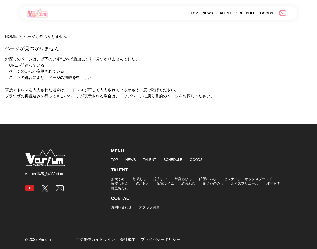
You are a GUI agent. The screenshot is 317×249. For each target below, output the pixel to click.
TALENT (224, 13)
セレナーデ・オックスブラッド (248, 179)
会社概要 (128, 240)
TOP (194, 13)
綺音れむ (188, 183)
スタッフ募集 (149, 207)
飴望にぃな (208, 179)
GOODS (266, 13)
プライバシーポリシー (160, 240)
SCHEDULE (245, 13)
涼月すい (160, 179)
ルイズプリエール (244, 183)
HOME (11, 36)
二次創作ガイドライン (95, 240)
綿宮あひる (183, 179)
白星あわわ (119, 188)
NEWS (208, 13)
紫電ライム (165, 183)
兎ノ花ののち (213, 183)
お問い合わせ (121, 207)
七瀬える (139, 179)
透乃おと (142, 183)
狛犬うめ (118, 179)
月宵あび (273, 183)
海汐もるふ (119, 183)
